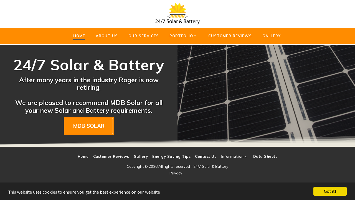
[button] (183, 36)
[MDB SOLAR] (89, 126)
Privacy (175, 173)
